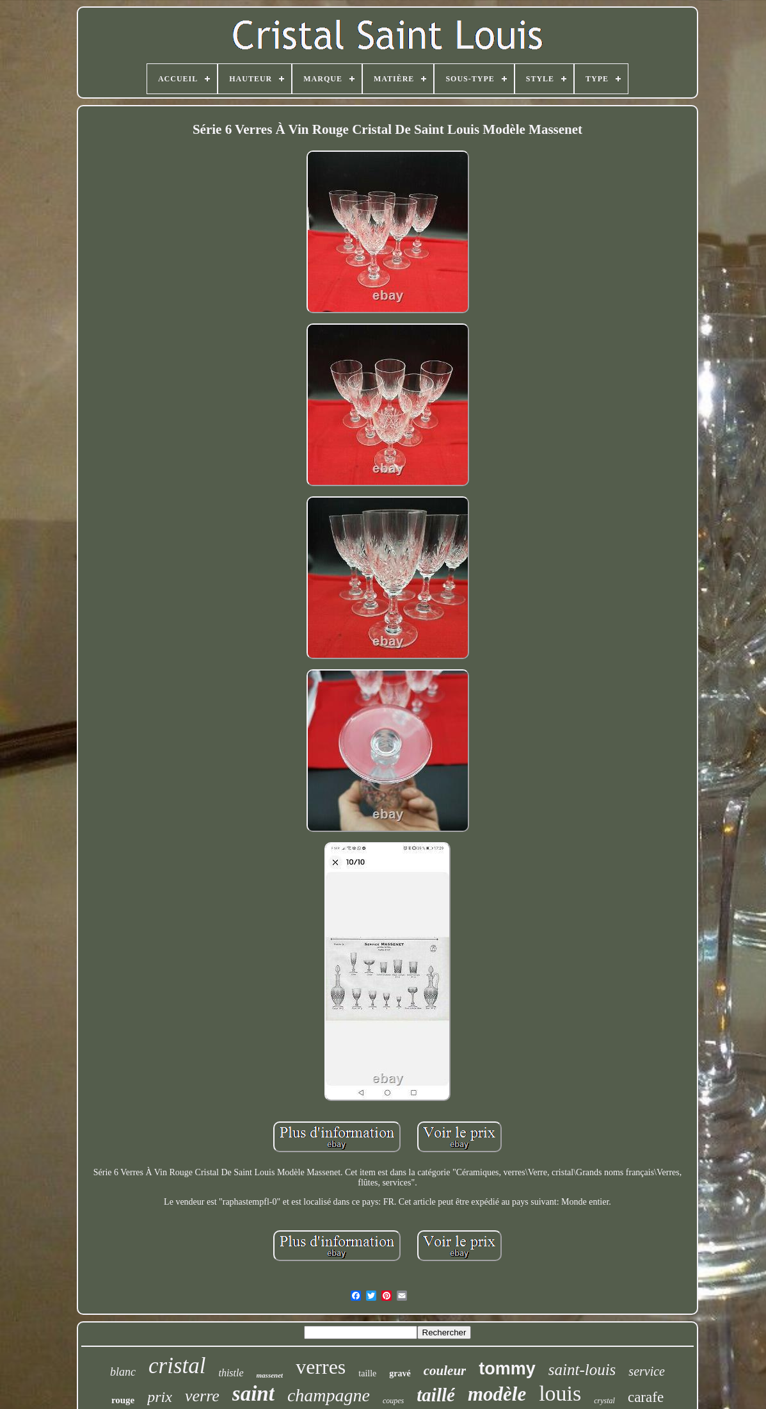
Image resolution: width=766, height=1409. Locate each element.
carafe (646, 1397)
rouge (122, 1400)
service (646, 1371)
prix (159, 1397)
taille (367, 1373)
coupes (393, 1400)
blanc (123, 1371)
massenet (270, 1375)
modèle (497, 1394)
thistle (230, 1372)
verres (321, 1366)
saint (253, 1393)
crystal (604, 1400)
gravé (399, 1373)
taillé (436, 1395)
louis (560, 1393)
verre (202, 1396)
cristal (176, 1365)
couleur (445, 1370)
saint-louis (582, 1369)
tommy (507, 1368)
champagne (328, 1395)
